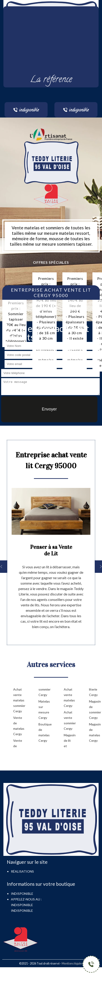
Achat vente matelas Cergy (69, 697)
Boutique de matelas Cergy (43, 732)
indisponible (22, 905)
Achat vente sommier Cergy (69, 720)
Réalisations (22, 871)
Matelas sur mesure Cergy (43, 709)
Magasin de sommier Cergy (94, 709)
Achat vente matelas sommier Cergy (18, 700)
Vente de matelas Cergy (18, 726)
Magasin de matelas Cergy (94, 732)
